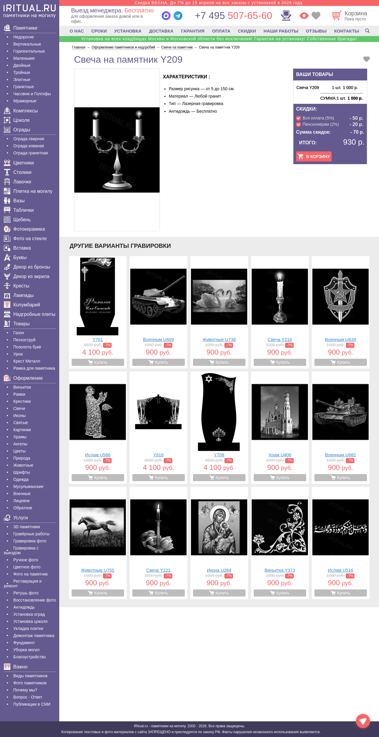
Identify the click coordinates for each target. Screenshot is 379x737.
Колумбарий (22, 305)
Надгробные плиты (29, 314)
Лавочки (17, 182)
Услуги (16, 518)
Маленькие (24, 58)
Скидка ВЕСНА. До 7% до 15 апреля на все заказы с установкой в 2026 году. (218, 2)
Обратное (22, 507)
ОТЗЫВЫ (316, 30)
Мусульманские (28, 486)
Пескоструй (24, 339)
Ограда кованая (28, 145)
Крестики (22, 401)
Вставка (17, 248)
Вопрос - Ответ (27, 697)
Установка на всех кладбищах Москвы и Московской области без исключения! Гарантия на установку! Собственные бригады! (219, 38)
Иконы (19, 415)
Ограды (17, 130)
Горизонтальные (29, 51)
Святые (20, 422)
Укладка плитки (28, 628)
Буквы (15, 257)
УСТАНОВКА (128, 30)
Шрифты (21, 472)
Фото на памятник (30, 574)
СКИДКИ (247, 30)
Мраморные (24, 100)
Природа (21, 458)
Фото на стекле (25, 238)
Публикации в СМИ (31, 704)
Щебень (17, 219)
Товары (17, 324)
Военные (21, 493)
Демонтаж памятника (33, 635)
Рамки (19, 394)
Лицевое (21, 500)
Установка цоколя (30, 621)
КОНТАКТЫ (346, 30)
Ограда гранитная (30, 153)
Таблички (19, 210)
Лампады (19, 295)
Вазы (14, 201)
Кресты (16, 286)
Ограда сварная (28, 138)
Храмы (20, 436)
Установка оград (29, 614)
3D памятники (26, 526)
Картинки (22, 429)
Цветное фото (27, 567)
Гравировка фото (29, 541)
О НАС (77, 30)
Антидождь (24, 607)
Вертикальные (27, 44)
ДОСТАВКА (161, 30)
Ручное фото (25, 559)
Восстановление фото (34, 600)
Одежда (21, 479)
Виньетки (22, 387)
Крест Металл (26, 361)
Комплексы (21, 111)
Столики (17, 172)
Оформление (23, 378)
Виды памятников (30, 675)
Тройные (21, 72)
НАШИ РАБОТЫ (281, 30)
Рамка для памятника (34, 368)
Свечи (19, 408)
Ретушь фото (25, 593)
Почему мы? (25, 690)
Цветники (19, 163)
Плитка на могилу (28, 191)
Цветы (19, 451)
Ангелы (20, 444)
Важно (16, 667)
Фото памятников (29, 683)
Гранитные (23, 86)
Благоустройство (29, 656)
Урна (18, 354)
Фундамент (24, 642)
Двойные (21, 65)
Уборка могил (26, 649)
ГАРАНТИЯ (192, 30)
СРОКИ (99, 30)
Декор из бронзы (27, 267)
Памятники (20, 28)
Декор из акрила (26, 276)
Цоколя (16, 120)
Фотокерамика (24, 229)
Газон (18, 332)
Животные (23, 465)
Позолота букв (27, 347)
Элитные (21, 79)
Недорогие (23, 37)
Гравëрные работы (31, 533)
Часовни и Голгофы (32, 93)
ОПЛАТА (221, 30)
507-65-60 (233, 15)
